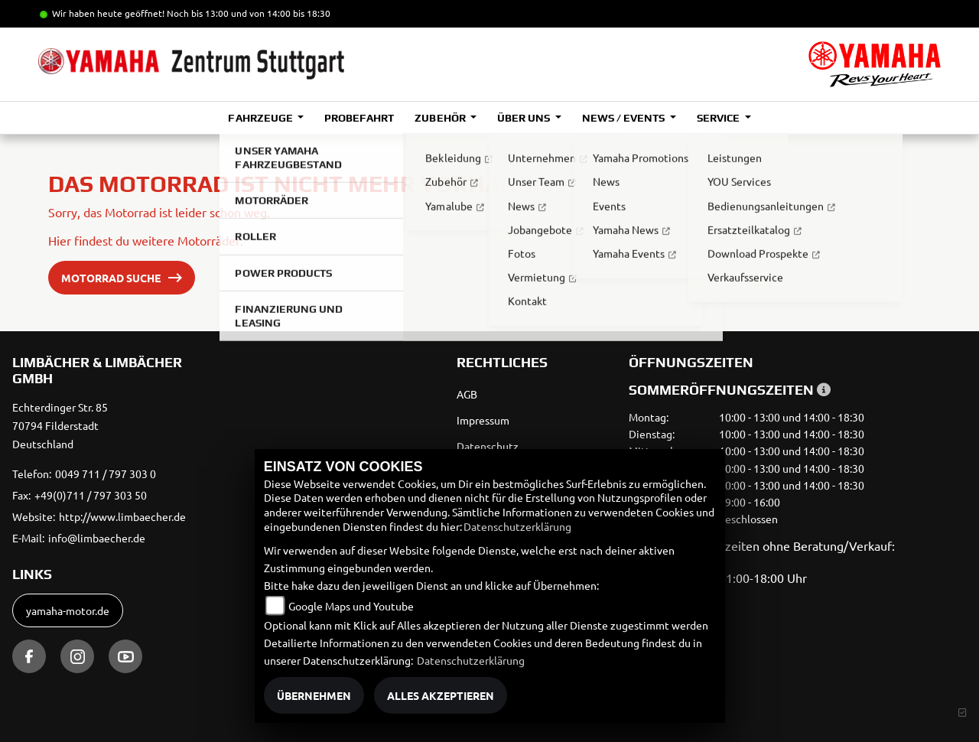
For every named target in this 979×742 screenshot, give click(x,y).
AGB (467, 394)
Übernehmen (314, 695)
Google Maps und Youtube (351, 606)
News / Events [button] (624, 118)
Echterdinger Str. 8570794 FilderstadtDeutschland (60, 425)
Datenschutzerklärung (517, 526)
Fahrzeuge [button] (261, 118)
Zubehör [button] (441, 118)
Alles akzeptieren (440, 695)
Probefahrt (359, 118)
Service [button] (719, 118)
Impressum (483, 420)
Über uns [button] (524, 118)
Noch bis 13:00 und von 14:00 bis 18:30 (248, 13)
